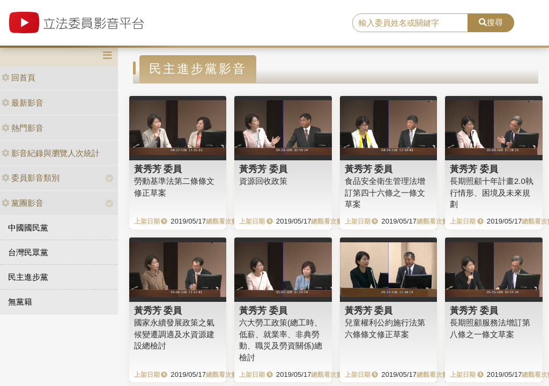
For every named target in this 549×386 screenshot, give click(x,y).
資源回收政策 (263, 180)
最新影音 (22, 102)
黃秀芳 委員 (158, 169)
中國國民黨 (28, 227)
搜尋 (491, 22)
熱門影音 (22, 127)
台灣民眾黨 (28, 252)
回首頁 (18, 77)
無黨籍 (20, 301)
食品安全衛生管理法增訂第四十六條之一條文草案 (385, 192)
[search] (410, 23)
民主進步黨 (28, 276)
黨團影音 (22, 202)
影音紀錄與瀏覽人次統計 (51, 153)
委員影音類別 (31, 177)
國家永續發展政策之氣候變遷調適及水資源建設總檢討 (174, 334)
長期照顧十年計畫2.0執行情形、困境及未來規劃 (491, 192)
